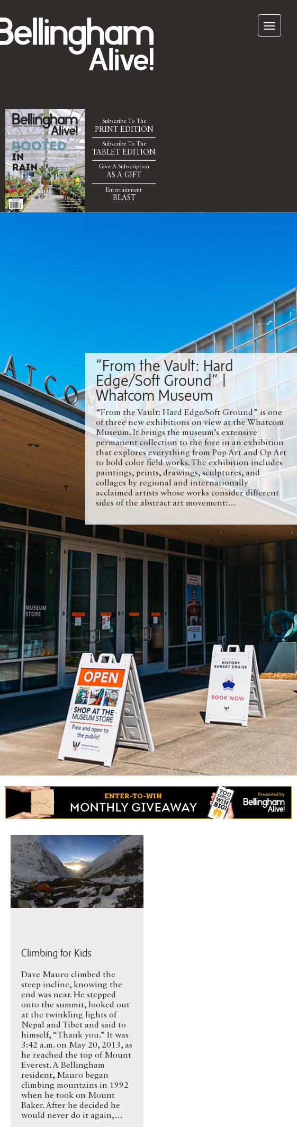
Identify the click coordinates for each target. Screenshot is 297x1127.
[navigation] (269, 25)
